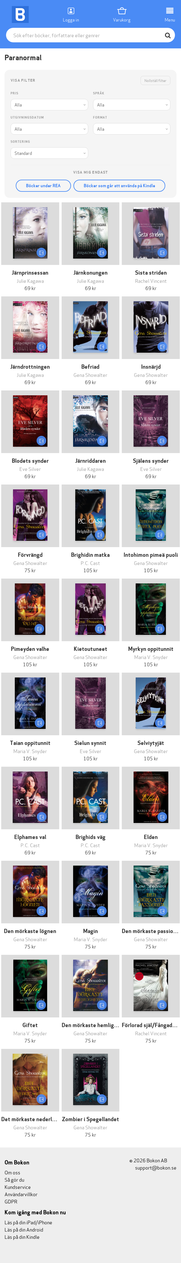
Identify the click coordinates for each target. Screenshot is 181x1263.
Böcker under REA (43, 185)
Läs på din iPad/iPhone (28, 1222)
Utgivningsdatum (27, 117)
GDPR (11, 1201)
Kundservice (18, 1186)
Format (100, 117)
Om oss (12, 1172)
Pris (14, 93)
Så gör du (14, 1179)
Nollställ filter (155, 80)
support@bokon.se (152, 1167)
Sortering (20, 142)
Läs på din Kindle (22, 1236)
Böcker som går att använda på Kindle (119, 185)
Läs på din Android (24, 1229)
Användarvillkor (21, 1193)
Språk (98, 93)
